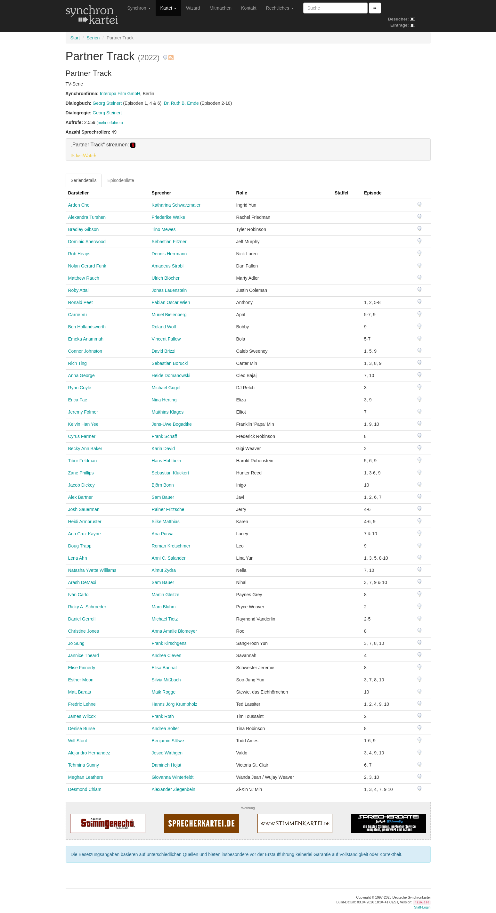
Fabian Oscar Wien (171, 302)
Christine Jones (83, 631)
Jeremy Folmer (83, 412)
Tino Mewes (164, 229)
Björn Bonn (163, 485)
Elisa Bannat (164, 667)
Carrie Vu (77, 314)
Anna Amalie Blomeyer (174, 631)
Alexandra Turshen (87, 217)
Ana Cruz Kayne (84, 533)
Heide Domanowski (171, 375)
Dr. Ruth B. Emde (181, 103)
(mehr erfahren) (109, 122)
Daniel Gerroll (82, 618)
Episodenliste (120, 180)
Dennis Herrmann (169, 253)
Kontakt (248, 8)
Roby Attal (78, 290)
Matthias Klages (168, 412)
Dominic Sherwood (87, 241)
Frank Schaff (164, 436)
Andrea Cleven (167, 655)
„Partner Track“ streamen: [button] (103, 145)
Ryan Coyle (79, 387)
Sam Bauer (163, 497)
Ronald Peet (80, 302)
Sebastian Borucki (170, 363)
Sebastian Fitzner (169, 241)
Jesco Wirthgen (167, 752)
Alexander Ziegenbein (173, 789)
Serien (93, 37)
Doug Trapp (80, 545)
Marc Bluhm (164, 606)
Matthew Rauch (83, 278)
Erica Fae (77, 399)
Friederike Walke (168, 217)
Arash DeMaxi (82, 582)
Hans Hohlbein (166, 460)
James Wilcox (82, 716)
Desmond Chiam (85, 789)
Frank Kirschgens (169, 643)
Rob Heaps (79, 253)
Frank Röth (163, 716)
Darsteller (78, 192)
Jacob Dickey (81, 485)
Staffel (341, 192)
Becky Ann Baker (85, 448)
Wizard (193, 8)
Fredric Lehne (82, 704)
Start (75, 37)
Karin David (163, 448)
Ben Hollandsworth (87, 326)
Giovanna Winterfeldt (173, 777)
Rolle (241, 192)
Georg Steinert (107, 103)
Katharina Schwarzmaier (176, 205)
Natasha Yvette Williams (92, 570)
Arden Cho (79, 205)
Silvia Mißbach (166, 679)
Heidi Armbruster (85, 521)
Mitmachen (221, 8)
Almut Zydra (164, 570)
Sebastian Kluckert (170, 472)
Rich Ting (77, 363)
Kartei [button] (168, 8)
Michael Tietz (165, 618)
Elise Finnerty (81, 667)
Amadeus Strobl (168, 265)
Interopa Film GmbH (120, 93)
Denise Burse (81, 728)
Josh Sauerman (84, 509)
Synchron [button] (139, 8)
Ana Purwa (163, 533)
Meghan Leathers (85, 777)
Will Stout (77, 740)
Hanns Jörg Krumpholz (174, 704)
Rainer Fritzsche (168, 509)
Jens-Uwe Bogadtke (172, 424)
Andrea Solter (165, 728)
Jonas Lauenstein (169, 290)
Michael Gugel (166, 387)
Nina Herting (164, 399)
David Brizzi (163, 351)
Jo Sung (76, 643)
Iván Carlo (78, 594)
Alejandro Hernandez (89, 752)
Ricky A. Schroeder (87, 606)
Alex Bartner (80, 497)
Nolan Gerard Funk (87, 265)
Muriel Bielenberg (169, 314)
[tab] (248, 149)
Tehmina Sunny (83, 765)
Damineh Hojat (167, 765)
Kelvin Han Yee (83, 424)
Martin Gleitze (165, 594)
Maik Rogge (164, 692)
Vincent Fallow (166, 338)
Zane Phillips (81, 472)
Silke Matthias (166, 521)
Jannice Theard (83, 655)
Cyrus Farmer (82, 436)
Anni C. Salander (169, 558)
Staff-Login (422, 907)
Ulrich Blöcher (166, 278)
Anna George (81, 375)
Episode (372, 192)
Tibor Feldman (82, 460)
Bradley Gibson (83, 229)
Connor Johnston (85, 351)
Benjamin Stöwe (168, 740)
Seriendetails (84, 180)
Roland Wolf (164, 326)
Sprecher (161, 192)
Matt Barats (79, 692)
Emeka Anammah (86, 338)
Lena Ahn (77, 558)
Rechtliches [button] (280, 8)
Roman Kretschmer (171, 545)
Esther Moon (81, 679)
